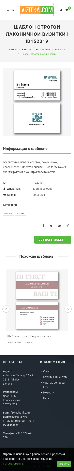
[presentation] (5, 309)
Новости (48, 392)
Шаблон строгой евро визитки (29, 336)
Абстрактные (15, 342)
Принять (64, 464)
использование (13, 463)
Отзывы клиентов (55, 377)
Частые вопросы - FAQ (55, 384)
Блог (46, 398)
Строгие (20, 213)
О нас (46, 371)
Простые (8, 213)
